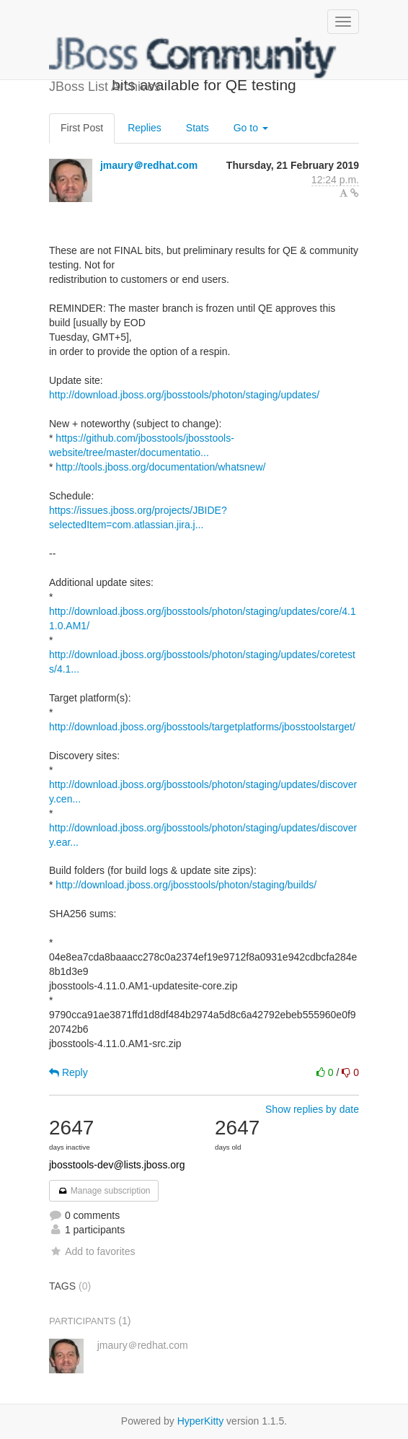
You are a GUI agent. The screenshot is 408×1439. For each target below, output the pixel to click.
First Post (82, 128)
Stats (197, 128)
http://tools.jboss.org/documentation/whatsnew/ (160, 467)
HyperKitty (200, 1421)
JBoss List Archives (193, 58)
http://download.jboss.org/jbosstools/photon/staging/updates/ (184, 395)
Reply (68, 1072)
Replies (144, 128)
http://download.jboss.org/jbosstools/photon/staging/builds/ (186, 885)
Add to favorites (92, 1251)
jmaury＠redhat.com (149, 165)
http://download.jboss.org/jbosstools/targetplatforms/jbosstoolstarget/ (202, 726)
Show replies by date (312, 1109)
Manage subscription (104, 1191)
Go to (251, 128)
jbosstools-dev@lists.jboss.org (117, 1165)
